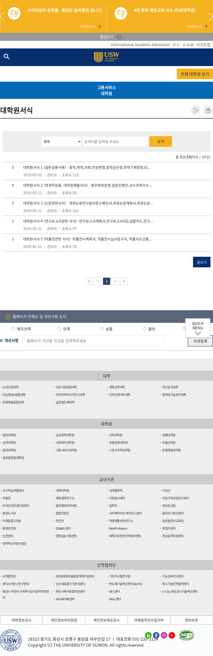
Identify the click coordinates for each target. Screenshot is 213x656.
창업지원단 (62, 513)
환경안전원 (9, 528)
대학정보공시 (21, 619)
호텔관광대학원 (118, 442)
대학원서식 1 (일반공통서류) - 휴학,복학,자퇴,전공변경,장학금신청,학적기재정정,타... (87, 167)
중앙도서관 (9, 513)
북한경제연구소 (65, 498)
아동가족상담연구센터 (175, 498)
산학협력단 (9, 576)
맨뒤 (124, 281)
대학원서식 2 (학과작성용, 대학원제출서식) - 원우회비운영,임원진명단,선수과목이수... (87, 185)
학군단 (60, 521)
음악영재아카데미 (66, 505)
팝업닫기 (106, 36)
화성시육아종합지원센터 (70, 591)
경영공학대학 (117, 387)
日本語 (188, 44)
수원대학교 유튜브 (172, 635)
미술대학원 (169, 442)
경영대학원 (169, 435)
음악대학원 (9, 450)
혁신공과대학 (170, 387)
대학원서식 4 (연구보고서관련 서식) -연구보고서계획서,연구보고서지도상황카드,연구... (88, 220)
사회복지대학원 (65, 442)
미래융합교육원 (12, 521)
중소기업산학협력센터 (175, 584)
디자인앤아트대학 (119, 394)
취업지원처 (169, 528)
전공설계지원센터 (172, 536)
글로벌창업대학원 (13, 457)
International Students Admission (140, 44)
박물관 (7, 498)
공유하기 (196, 110)
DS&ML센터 (63, 528)
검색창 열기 (6, 56)
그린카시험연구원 (119, 576)
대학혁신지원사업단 (15, 543)
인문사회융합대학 (66, 387)
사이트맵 (203, 44)
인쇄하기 (208, 110)
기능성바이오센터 (172, 576)
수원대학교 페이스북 (156, 635)
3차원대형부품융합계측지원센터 (75, 576)
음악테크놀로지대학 (174, 394)
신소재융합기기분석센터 (70, 584)
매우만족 (24, 329)
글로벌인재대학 (65, 402)
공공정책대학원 (65, 435)
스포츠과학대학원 (119, 450)
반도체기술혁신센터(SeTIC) (126, 584)
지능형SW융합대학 (14, 394)
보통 (109, 329)
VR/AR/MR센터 (65, 599)
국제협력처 (116, 490)
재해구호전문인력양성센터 (125, 536)
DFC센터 (114, 591)
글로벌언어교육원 (172, 521)
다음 (115, 281)
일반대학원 (9, 435)
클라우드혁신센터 (172, 513)
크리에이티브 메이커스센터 (125, 513)
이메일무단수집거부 (149, 619)
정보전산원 (169, 505)
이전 (98, 281)
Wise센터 (115, 599)
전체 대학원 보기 (195, 74)
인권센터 (8, 536)
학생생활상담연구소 (121, 521)
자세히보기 (88, 26)
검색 (160, 141)
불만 (151, 329)
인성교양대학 (10, 387)
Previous (4, 16)
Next (211, 16)
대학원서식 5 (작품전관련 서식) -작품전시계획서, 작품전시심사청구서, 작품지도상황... (87, 238)
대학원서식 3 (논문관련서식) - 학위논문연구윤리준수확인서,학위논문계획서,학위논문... (88, 203)
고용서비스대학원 (106, 90)
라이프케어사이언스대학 (70, 394)
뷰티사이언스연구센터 (16, 584)
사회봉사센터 (117, 498)
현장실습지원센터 (66, 536)
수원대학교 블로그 (148, 635)
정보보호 (191, 619)
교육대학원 (116, 435)
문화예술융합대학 (13, 402)
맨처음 (89, 281)
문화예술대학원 (171, 450)
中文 (176, 44)
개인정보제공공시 (106, 619)
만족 (66, 329)
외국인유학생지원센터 (16, 505)
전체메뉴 (208, 57)
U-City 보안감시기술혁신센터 (180, 591)
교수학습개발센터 (13, 490)
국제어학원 (62, 490)
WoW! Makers (118, 528)
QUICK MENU (198, 326)
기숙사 (166, 490)
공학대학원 (9, 442)
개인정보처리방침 (64, 619)
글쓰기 (202, 262)
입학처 (113, 505)
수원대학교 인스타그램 (164, 635)
